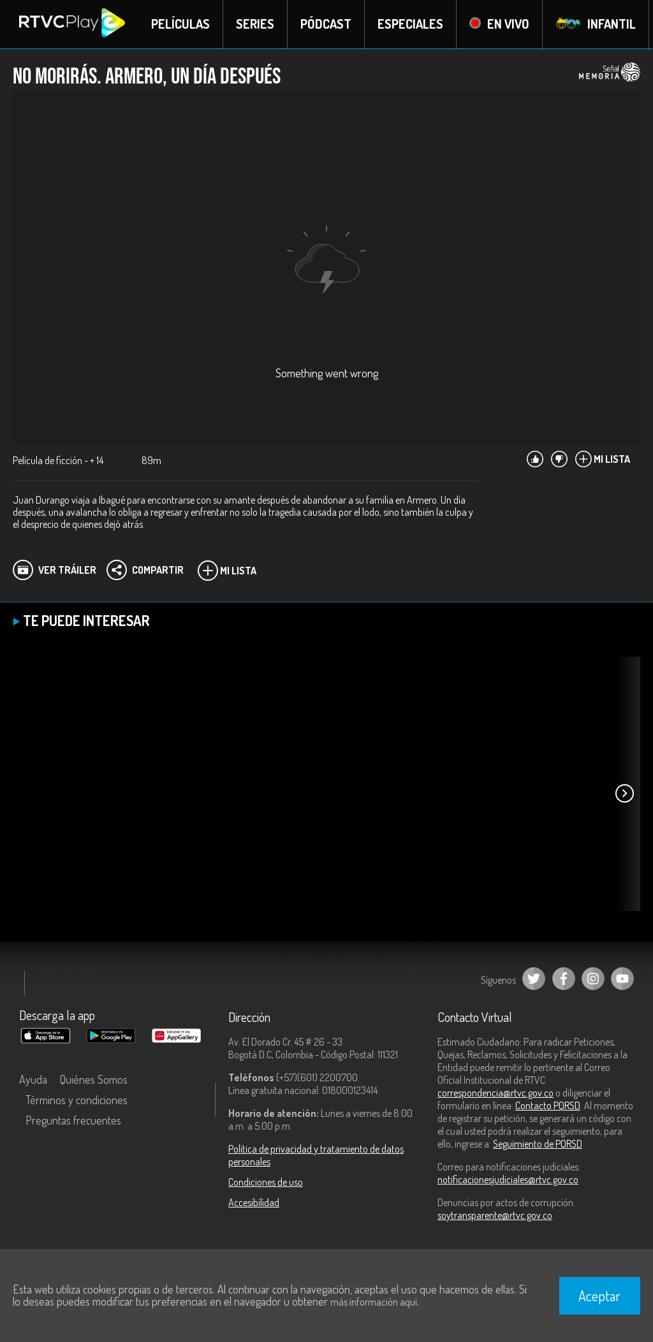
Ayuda (33, 1080)
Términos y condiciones (77, 1100)
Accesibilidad (253, 1203)
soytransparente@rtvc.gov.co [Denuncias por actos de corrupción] (494, 1215)
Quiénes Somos (94, 1080)
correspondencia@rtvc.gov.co (495, 1093)
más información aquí (373, 1301)
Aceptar (599, 1295)
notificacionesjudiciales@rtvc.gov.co (507, 1180)
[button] (624, 794)
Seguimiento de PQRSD (537, 1144)
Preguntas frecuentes (73, 1121)
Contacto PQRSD (547, 1106)
